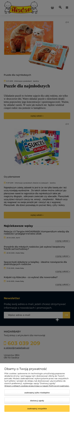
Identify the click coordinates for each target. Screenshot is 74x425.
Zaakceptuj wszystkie (37, 408)
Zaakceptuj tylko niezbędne (37, 392)
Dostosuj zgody (37, 400)
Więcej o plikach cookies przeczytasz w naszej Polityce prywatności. (36, 386)
